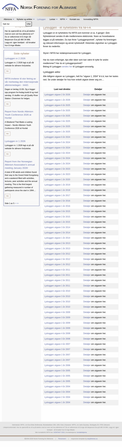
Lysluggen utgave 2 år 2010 (57, 307)
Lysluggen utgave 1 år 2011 (57, 291)
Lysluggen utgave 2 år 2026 (57, 100)
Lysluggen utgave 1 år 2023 (57, 180)
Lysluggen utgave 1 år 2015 (57, 228)
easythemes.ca (92, 445)
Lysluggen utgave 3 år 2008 (57, 345)
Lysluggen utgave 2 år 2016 (57, 207)
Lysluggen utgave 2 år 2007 (57, 360)
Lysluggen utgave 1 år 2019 (57, 191)
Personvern (62, 445)
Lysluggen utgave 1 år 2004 (57, 408)
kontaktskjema (82, 438)
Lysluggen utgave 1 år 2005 (57, 387)
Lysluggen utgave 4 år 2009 (57, 318)
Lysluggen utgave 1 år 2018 (57, 196)
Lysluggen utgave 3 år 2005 (57, 376)
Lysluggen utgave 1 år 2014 (57, 244)
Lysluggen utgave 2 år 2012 (57, 265)
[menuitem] (8, 19)
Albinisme (105, 30)
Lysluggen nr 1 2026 (15, 147)
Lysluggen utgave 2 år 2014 (57, 238)
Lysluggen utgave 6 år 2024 (57, 143)
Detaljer (87, 100)
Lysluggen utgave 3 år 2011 (57, 281)
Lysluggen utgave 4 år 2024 (57, 153)
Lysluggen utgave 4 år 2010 (57, 297)
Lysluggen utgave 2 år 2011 (57, 286)
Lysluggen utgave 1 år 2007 (57, 366)
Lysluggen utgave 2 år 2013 (57, 249)
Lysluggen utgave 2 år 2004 (57, 403)
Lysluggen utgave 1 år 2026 (57, 106)
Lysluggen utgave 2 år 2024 (57, 164)
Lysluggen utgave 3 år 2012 (57, 260)
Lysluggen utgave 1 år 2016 (57, 212)
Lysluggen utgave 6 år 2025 (57, 111)
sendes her (67, 72)
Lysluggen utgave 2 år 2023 (57, 175)
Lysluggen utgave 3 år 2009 (57, 323)
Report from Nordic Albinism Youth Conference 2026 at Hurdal (19, 120)
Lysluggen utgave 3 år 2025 (57, 127)
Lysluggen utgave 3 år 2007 (57, 355)
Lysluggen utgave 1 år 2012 (57, 270)
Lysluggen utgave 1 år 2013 (57, 254)
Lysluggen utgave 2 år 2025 (57, 132)
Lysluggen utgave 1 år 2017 (57, 201)
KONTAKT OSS (59, 438)
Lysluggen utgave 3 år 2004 (57, 398)
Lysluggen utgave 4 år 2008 (57, 339)
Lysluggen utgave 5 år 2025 (57, 116)
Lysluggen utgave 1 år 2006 (57, 371)
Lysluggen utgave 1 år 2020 (57, 185)
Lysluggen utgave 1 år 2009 (57, 334)
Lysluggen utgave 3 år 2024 (57, 159)
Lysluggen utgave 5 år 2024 (57, 148)
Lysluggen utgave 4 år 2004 (57, 392)
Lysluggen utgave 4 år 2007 (57, 350)
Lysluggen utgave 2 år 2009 (57, 329)
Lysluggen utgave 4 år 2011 (57, 276)
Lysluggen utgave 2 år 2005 (57, 382)
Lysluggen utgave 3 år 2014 (57, 233)
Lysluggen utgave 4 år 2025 (57, 122)
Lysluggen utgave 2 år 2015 (57, 222)
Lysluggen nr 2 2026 (15, 64)
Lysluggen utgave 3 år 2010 (57, 302)
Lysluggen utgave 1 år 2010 (57, 313)
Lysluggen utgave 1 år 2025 (57, 138)
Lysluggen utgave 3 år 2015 (57, 217)
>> (17, 209)
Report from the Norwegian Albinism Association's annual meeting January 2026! (20, 170)
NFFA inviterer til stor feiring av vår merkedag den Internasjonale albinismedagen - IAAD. (21, 87)
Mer (7, 77)
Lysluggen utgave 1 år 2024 (57, 169)
